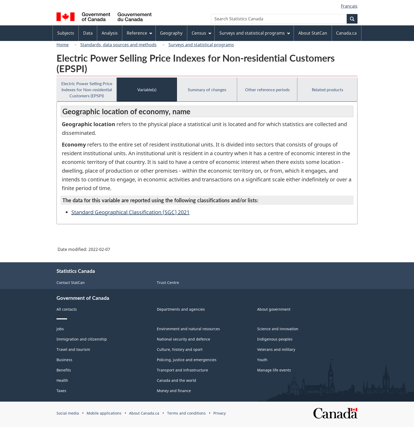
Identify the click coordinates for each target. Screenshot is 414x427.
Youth (262, 359)
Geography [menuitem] (171, 33)
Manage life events (274, 370)
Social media (68, 413)
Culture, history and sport (180, 349)
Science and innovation (277, 328)
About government (273, 309)
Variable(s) (146, 89)
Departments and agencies (181, 309)
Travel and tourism (73, 349)
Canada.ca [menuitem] (346, 33)
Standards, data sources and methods (118, 45)
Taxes (61, 390)
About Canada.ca (144, 413)
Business (64, 359)
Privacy (219, 413)
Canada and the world (176, 380)
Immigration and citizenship (82, 339)
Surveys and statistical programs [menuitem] (254, 33)
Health (62, 380)
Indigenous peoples (275, 339)
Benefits (64, 370)
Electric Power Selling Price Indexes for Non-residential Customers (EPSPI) (86, 89)
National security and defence (183, 339)
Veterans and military (276, 349)
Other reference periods (267, 89)
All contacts (67, 309)
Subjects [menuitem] (65, 33)
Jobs (60, 328)
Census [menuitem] (201, 33)
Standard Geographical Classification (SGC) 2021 (130, 212)
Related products (327, 89)
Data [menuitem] (88, 33)
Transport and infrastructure (182, 370)
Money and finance (174, 390)
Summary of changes (207, 89)
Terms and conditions (186, 413)
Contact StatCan (71, 282)
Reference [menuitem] (139, 33)
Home (63, 45)
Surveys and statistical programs (201, 45)
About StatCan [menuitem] (312, 33)
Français (349, 6)
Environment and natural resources (188, 328)
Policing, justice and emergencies (187, 359)
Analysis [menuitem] (110, 33)
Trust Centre (168, 282)
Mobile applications (104, 413)
